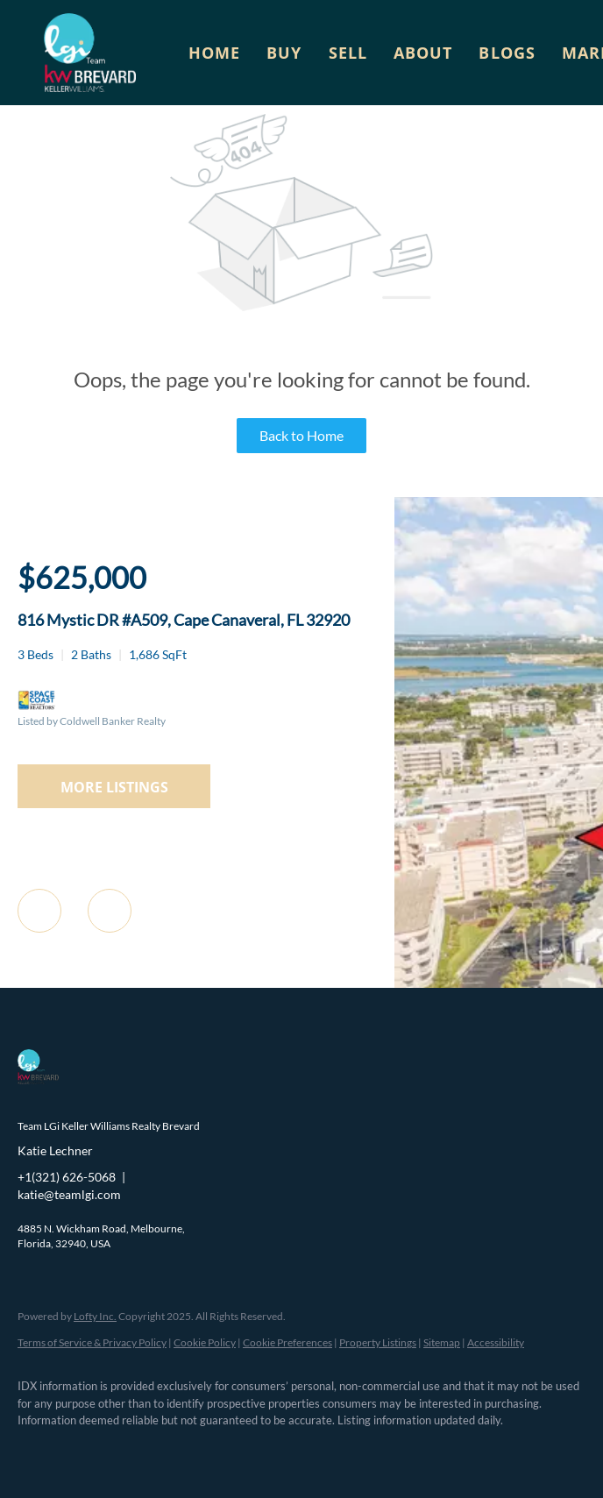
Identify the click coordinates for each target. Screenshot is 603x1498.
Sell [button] (348, 52)
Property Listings (377, 1342)
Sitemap (441, 1342)
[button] (90, 52)
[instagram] (191, 1451)
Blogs (507, 52)
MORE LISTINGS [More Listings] (114, 787)
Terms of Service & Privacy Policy (92, 1342)
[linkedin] (89, 1451)
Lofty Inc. (95, 1316)
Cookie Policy (205, 1342)
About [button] (423, 52)
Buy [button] (284, 52)
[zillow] (140, 1451)
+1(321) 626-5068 (67, 1176)
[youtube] (242, 1451)
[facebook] (39, 1451)
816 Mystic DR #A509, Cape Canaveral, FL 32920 (184, 619)
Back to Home (301, 435)
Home (214, 52)
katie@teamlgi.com (69, 1194)
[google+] (293, 1451)
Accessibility (495, 1342)
